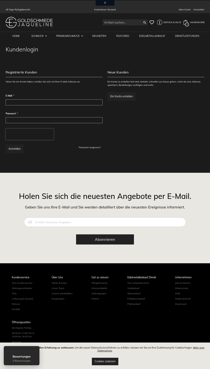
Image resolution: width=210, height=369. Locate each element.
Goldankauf (133, 288)
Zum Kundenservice (22, 282)
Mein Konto (185, 9)
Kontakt (16, 309)
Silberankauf (133, 293)
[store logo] (29, 22)
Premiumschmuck (68, 36)
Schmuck (38, 36)
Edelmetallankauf (152, 36)
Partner (95, 298)
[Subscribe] (105, 239)
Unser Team (58, 288)
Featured (122, 36)
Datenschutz (181, 288)
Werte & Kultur (59, 282)
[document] (105, 355)
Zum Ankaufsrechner (138, 282)
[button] (168, 22)
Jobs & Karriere (182, 282)
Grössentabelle (99, 288)
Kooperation (58, 298)
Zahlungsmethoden (22, 288)
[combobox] (125, 22)
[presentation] (30, 134)
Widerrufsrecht (183, 298)
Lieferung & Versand (22, 298)
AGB (177, 293)
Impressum (181, 304)
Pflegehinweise (99, 282)
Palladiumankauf (136, 298)
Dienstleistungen (187, 36)
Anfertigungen (99, 293)
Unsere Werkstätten (62, 293)
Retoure (16, 304)
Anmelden (198, 9)
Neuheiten (99, 36)
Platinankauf (134, 304)
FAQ (14, 293)
